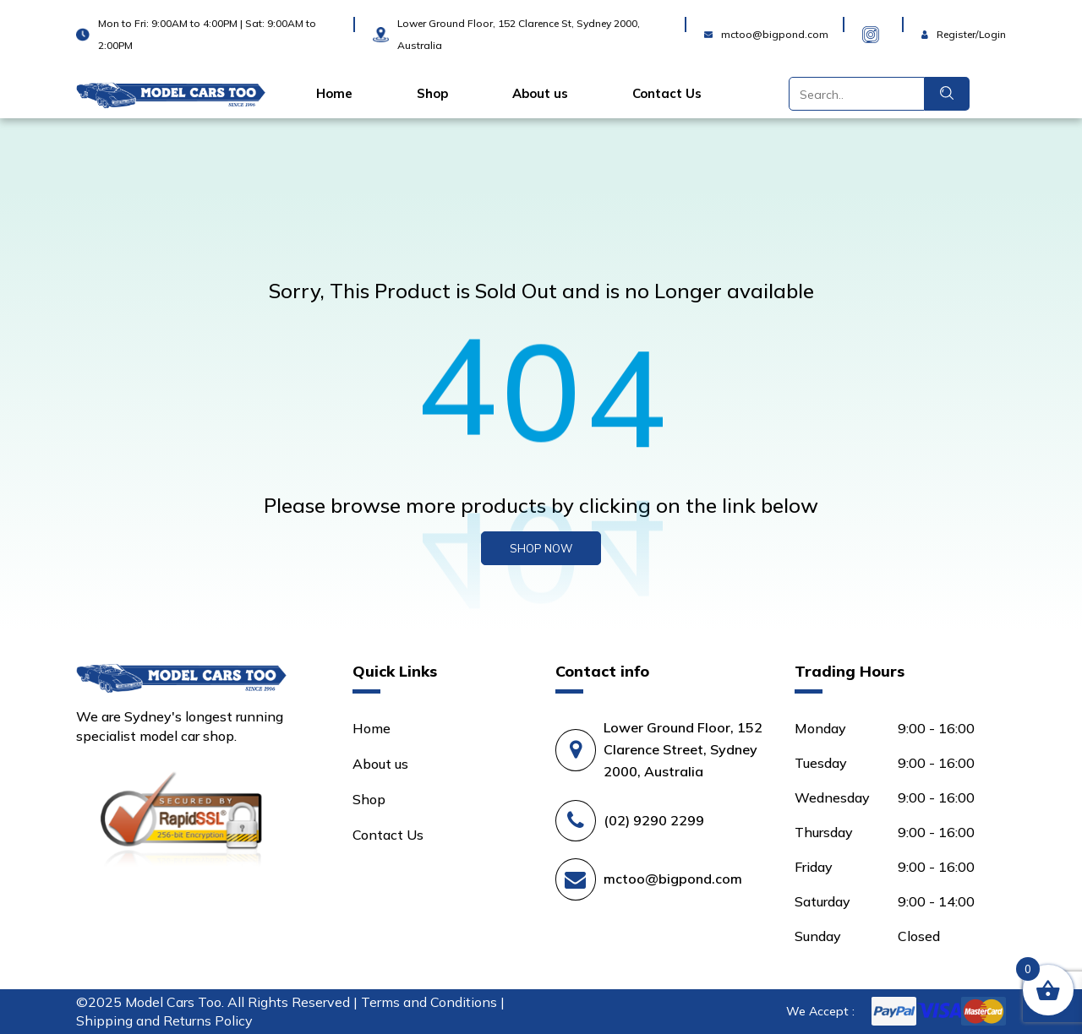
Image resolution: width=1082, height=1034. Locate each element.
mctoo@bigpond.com (673, 878)
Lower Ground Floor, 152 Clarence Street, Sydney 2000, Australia (683, 749)
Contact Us (667, 94)
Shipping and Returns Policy (164, 1020)
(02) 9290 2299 (654, 820)
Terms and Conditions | (433, 1001)
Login (938, 23)
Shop (432, 94)
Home (334, 94)
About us (540, 94)
